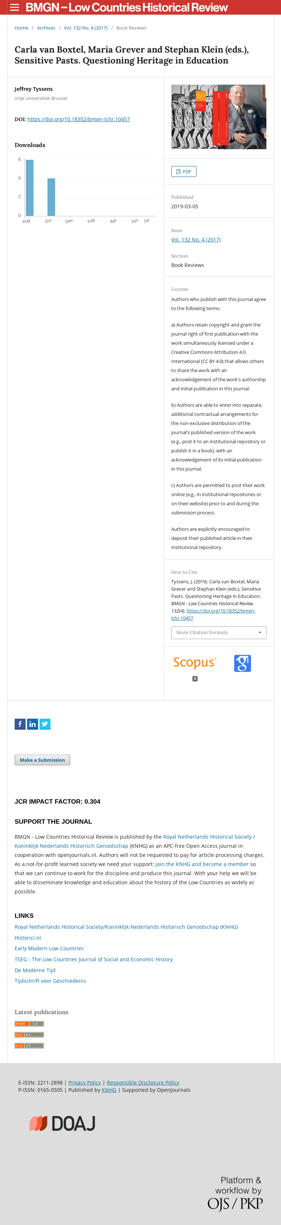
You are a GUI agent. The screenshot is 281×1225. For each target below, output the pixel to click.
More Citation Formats (202, 632)
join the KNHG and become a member (202, 864)
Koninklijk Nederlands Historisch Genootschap (71, 845)
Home (21, 27)
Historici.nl (28, 937)
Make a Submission (42, 760)
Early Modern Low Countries (49, 948)
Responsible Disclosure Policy (143, 1082)
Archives (46, 27)
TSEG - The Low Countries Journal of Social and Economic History (94, 959)
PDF (186, 171)
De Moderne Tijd (35, 970)
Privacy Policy (84, 1082)
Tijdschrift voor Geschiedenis (50, 980)
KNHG (109, 1089)
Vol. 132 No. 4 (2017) (86, 27)
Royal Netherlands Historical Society (207, 836)
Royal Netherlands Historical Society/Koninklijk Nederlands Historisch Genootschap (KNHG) (126, 926)
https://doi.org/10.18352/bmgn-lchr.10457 (78, 119)
